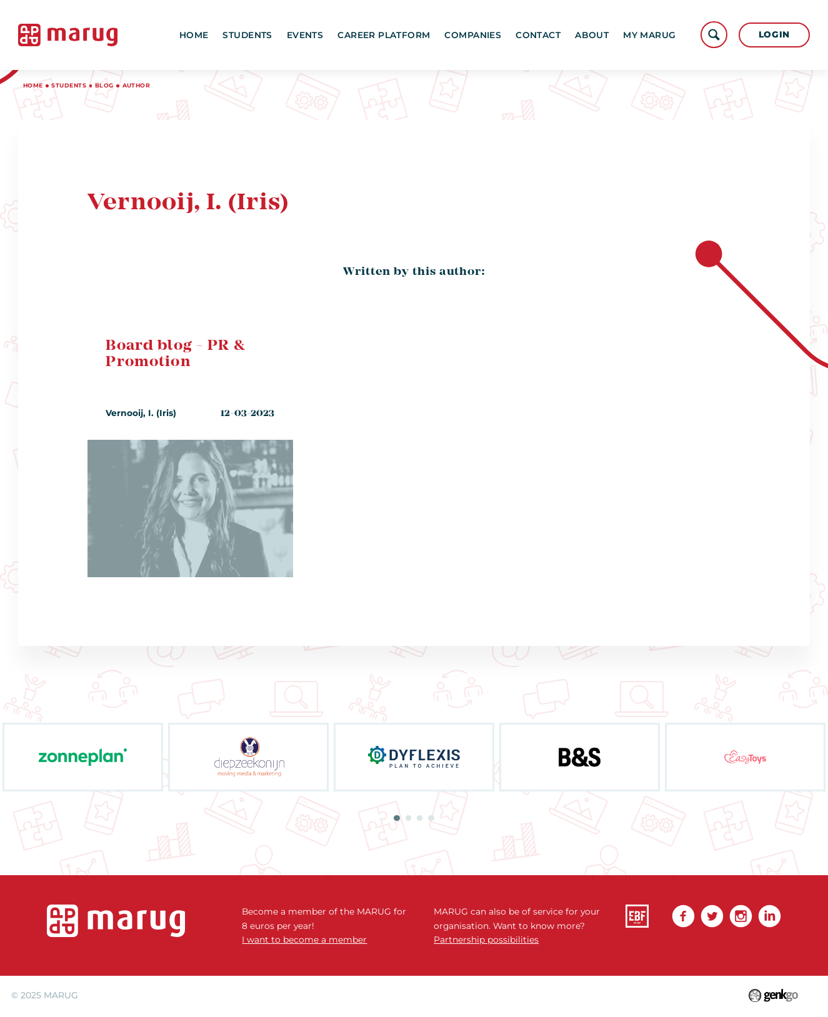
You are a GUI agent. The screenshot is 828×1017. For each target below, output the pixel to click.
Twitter (712, 916)
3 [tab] (419, 818)
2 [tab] (408, 818)
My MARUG (649, 35)
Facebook (683, 916)
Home (194, 35)
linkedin (769, 916)
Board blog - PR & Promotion (176, 354)
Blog (104, 85)
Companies (472, 35)
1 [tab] (396, 818)
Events (305, 35)
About (592, 35)
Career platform (383, 35)
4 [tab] (431, 818)
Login (774, 34)
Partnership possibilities (486, 940)
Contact (538, 35)
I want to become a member (304, 940)
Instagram (740, 916)
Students (247, 35)
